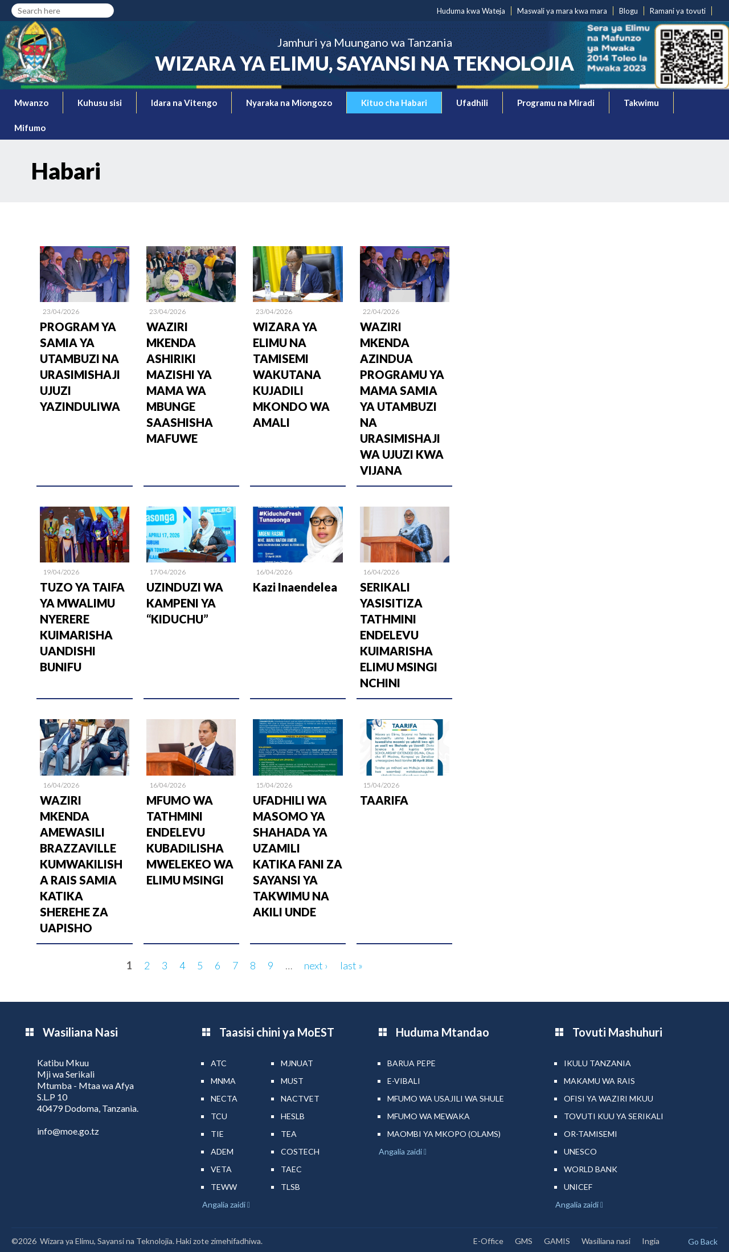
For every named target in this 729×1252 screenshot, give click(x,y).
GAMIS (557, 1241)
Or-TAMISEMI (590, 1134)
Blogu (628, 10)
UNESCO (580, 1151)
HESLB (293, 1116)
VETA (221, 1169)
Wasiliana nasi (605, 1241)
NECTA (224, 1098)
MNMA (223, 1081)
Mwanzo (31, 102)
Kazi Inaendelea (295, 587)
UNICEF (578, 1187)
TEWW (224, 1187)
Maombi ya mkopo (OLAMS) (444, 1134)
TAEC (291, 1169)
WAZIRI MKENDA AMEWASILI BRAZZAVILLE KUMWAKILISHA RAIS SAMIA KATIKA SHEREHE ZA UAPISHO (81, 864)
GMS (524, 1241)
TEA (289, 1134)
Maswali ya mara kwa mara (562, 10)
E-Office (488, 1241)
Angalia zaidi (224, 1204)
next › (316, 965)
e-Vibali (403, 1081)
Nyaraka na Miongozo (289, 102)
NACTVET (300, 1098)
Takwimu (641, 102)
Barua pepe (411, 1063)
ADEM (222, 1151)
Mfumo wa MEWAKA (428, 1116)
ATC (219, 1063)
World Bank (590, 1169)
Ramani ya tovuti (678, 10)
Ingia (651, 1241)
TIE (217, 1134)
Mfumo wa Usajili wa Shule (445, 1098)
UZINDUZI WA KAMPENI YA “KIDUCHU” (184, 603)
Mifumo (30, 128)
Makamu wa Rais (599, 1081)
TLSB (290, 1187)
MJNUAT (297, 1063)
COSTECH (300, 1151)
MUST (292, 1081)
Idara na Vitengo (184, 102)
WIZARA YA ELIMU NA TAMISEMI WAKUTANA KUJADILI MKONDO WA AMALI (291, 374)
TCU (219, 1116)
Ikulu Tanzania (597, 1063)
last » (351, 965)
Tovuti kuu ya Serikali (614, 1116)
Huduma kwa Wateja (471, 10)
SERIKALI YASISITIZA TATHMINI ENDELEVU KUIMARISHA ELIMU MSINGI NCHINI (398, 635)
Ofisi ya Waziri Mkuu (608, 1098)
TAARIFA (384, 800)
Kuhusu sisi (99, 102)
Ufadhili (472, 102)
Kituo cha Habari (394, 102)
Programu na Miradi (556, 102)
